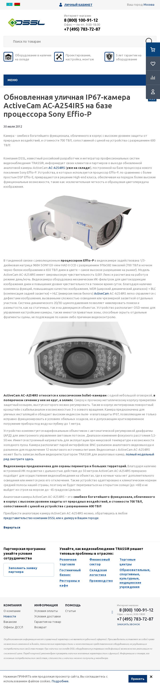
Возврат (40, 627)
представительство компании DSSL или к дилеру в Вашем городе (51, 518)
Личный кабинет (78, 4)
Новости (10, 616)
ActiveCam (101, 293)
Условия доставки (47, 616)
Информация (46, 605)
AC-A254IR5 (56, 167)
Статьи (70, 610)
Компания (13, 605)
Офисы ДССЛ (13, 627)
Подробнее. (60, 681)
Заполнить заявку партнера (22, 569)
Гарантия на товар (47, 621)
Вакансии (10, 621)
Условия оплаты (46, 610)
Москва (149, 4)
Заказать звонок (128, 624)
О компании (12, 610)
